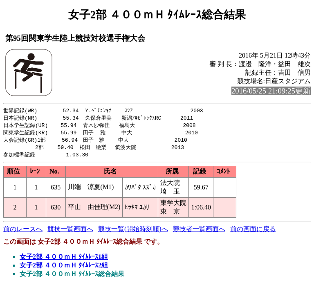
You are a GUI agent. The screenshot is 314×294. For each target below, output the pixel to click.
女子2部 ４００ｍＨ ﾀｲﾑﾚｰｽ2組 (64, 268)
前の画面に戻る (253, 231)
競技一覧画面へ (70, 231)
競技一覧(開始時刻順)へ (133, 231)
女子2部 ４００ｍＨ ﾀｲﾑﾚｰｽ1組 (64, 259)
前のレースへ (23, 231)
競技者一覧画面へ (199, 231)
